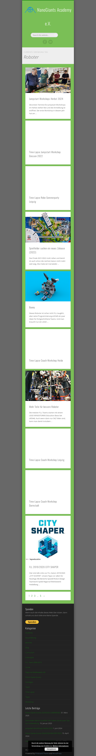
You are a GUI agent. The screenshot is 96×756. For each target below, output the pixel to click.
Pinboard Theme (42, 753)
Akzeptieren (51, 749)
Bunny (32, 307)
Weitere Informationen (61, 746)
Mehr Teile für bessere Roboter (44, 406)
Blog (27, 647)
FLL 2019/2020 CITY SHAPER (43, 567)
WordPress (57, 753)
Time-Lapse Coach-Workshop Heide (46, 360)
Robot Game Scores (33, 677)
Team (27, 687)
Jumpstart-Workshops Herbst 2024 (46, 99)
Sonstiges (29, 682)
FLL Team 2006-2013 (33, 662)
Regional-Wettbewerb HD (35, 672)
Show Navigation (64, 24)
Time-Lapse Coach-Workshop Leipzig (46, 460)
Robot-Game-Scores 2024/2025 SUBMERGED (43, 712)
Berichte (28, 642)
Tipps (27, 697)
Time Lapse (29, 692)
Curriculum (29, 652)
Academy (29, 632)
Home (27, 667)
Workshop (29, 702)
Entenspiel (29, 657)
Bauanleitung (30, 637)
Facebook (45, 42)
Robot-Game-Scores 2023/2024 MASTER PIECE (43, 733)
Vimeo (50, 42)
